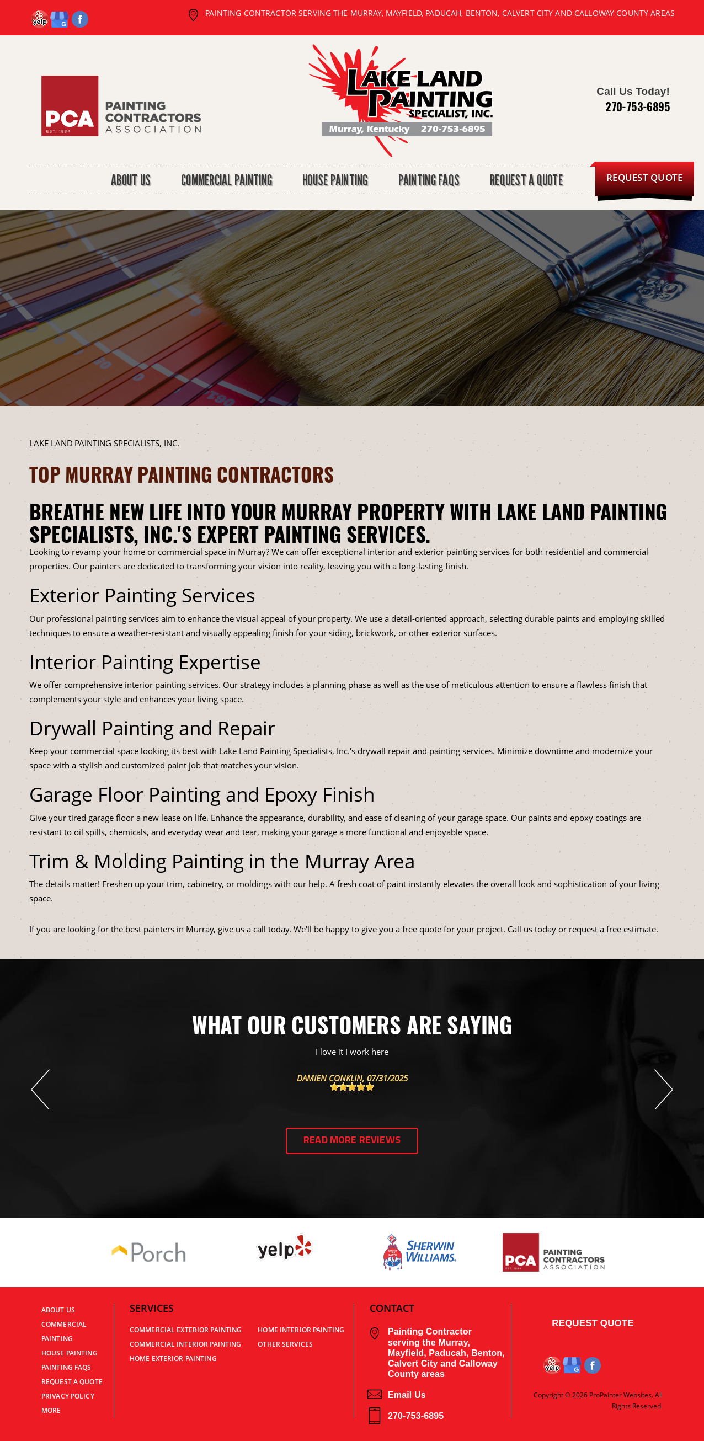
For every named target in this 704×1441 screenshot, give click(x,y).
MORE (51, 1410)
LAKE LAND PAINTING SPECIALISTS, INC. (104, 443)
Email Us (396, 1395)
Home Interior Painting (301, 1330)
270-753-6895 (637, 106)
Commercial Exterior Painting (186, 1330)
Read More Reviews (352, 1140)
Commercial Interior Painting (185, 1344)
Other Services (285, 1344)
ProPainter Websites (620, 1395)
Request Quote (592, 1323)
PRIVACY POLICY (67, 1396)
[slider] (352, 1086)
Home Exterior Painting (173, 1358)
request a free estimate (612, 929)
